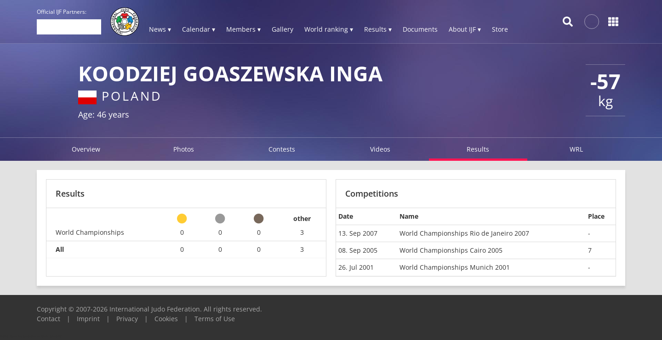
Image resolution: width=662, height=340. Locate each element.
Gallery (282, 29)
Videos (380, 149)
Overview (86, 149)
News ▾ (160, 29)
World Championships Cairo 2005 (450, 250)
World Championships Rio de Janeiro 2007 (464, 233)
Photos (183, 149)
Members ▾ (243, 29)
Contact (48, 318)
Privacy (127, 318)
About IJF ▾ (465, 29)
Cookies (166, 318)
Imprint (88, 318)
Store (500, 29)
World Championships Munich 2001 (454, 267)
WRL (576, 149)
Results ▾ (378, 29)
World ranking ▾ (328, 29)
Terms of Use (214, 318)
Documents (420, 29)
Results (478, 149)
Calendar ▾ (198, 29)
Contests (281, 149)
